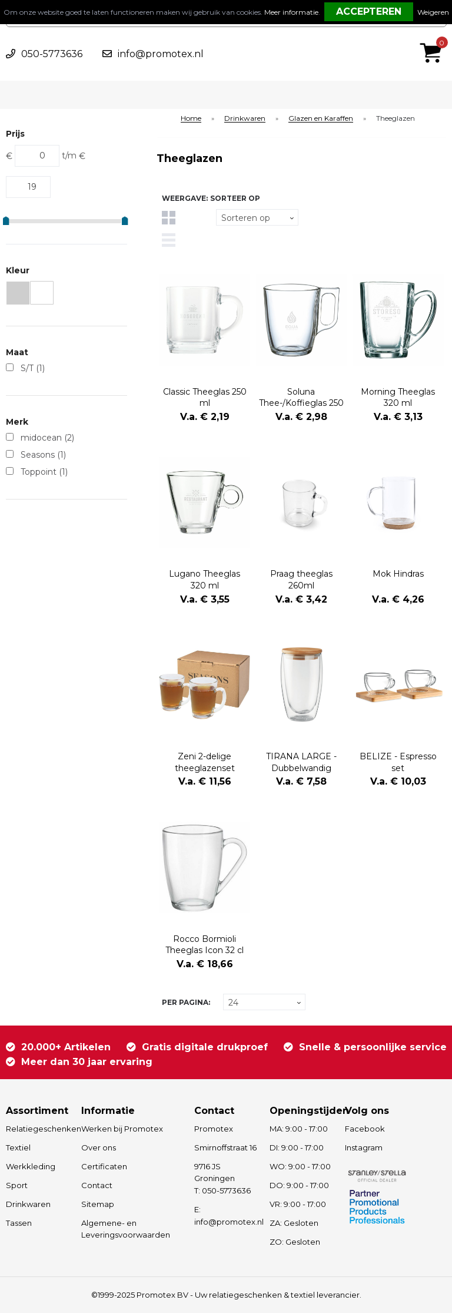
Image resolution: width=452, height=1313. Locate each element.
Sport (17, 1185)
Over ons (98, 1147)
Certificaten (104, 1166)
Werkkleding (30, 1166)
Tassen (19, 1223)
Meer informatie (291, 12)
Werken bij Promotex (122, 1128)
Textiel (18, 1147)
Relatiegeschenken (38, 1128)
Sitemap (97, 1204)
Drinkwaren (244, 119)
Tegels (168, 217)
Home (191, 119)
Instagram (364, 1147)
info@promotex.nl (161, 53)
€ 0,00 (433, 37)
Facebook (365, 1128)
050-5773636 (51, 53)
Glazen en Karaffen (320, 119)
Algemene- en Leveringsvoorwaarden (125, 1229)
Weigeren (433, 12)
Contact (96, 1185)
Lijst (168, 240)
